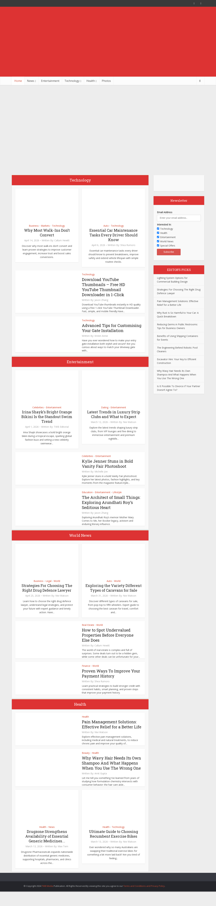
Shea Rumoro (127, 245)
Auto (106, 225)
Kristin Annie (101, 340)
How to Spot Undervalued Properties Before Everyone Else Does (108, 640)
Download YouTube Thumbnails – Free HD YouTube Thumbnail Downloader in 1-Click (104, 287)
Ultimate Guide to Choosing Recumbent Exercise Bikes (113, 844)
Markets (45, 225)
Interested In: (164, 224)
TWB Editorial (61, 431)
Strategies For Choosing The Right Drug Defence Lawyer (47, 593)
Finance (86, 670)
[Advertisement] (108, 51)
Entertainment (50, 81)
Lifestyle (117, 497)
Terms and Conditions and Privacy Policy (144, 896)
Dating (104, 412)
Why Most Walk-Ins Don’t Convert (47, 232)
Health (90, 81)
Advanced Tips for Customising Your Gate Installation (104, 330)
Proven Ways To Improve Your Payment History (111, 678)
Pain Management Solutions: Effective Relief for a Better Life (111, 729)
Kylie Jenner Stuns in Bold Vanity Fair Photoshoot (107, 469)
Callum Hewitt (62, 240)
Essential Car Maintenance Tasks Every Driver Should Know (113, 235)
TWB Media (47, 896)
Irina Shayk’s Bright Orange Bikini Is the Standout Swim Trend (46, 422)
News (30, 81)
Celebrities (38, 412)
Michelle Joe (101, 476)
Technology (71, 81)
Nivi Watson (129, 427)
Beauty (86, 758)
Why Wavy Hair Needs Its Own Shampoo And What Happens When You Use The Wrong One (109, 770)
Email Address (164, 212)
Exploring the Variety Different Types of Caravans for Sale (114, 593)
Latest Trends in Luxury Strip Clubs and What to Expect (113, 419)
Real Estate (88, 630)
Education (87, 497)
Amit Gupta (100, 783)
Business (34, 225)
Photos (106, 81)
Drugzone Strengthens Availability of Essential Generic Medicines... (46, 846)
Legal (48, 586)
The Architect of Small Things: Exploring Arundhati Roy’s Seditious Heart (111, 507)
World (57, 586)
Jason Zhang (101, 300)
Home (18, 81)
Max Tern (63, 856)
